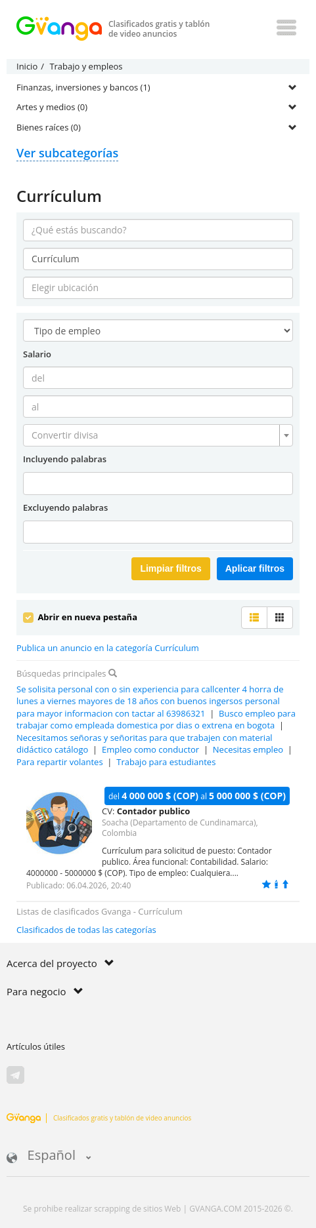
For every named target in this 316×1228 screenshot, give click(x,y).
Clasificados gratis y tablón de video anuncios (99, 1117)
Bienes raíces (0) (48, 127)
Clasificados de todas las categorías (86, 930)
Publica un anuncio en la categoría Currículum (107, 648)
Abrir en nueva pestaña (80, 617)
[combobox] (158, 435)
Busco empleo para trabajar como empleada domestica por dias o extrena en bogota (156, 719)
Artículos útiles (36, 1046)
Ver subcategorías (67, 153)
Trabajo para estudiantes (165, 762)
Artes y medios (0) (51, 107)
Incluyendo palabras (64, 459)
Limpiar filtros (170, 568)
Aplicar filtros (254, 568)
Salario (37, 354)
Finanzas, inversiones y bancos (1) (83, 87)
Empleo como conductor (150, 749)
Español (49, 1156)
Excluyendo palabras (65, 507)
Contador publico (154, 811)
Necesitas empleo (248, 749)
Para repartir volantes (59, 762)
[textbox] (154, 435)
